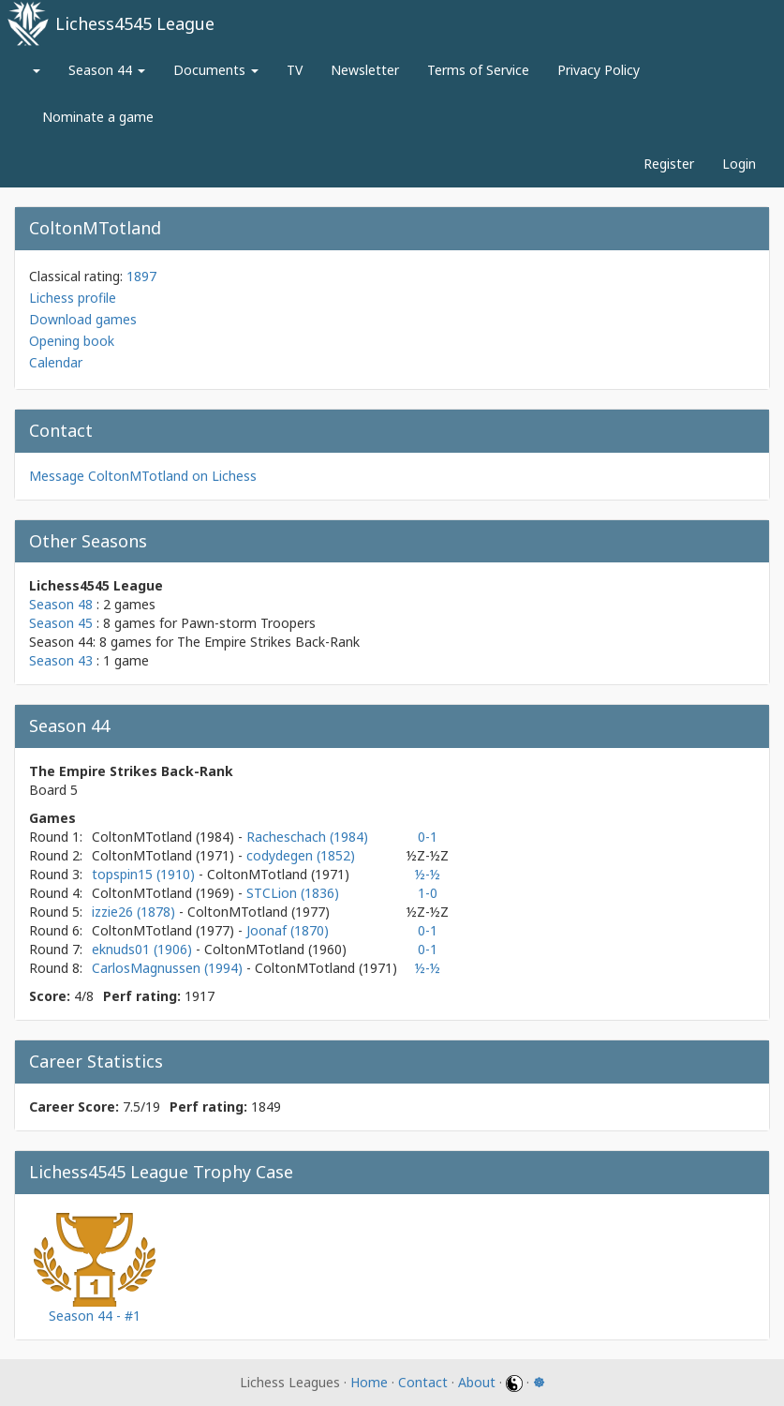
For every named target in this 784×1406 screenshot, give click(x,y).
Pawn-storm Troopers (248, 623)
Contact (423, 1382)
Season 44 (106, 70)
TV (295, 70)
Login (739, 163)
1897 (141, 276)
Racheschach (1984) (307, 836)
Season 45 (61, 623)
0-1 (427, 836)
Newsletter (365, 70)
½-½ (427, 874)
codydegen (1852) (300, 855)
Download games (83, 319)
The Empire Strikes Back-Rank (268, 642)
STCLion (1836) (292, 893)
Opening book (71, 341)
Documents (216, 70)
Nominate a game (98, 117)
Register (668, 163)
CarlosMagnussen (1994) (169, 968)
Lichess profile (72, 298)
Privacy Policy (598, 70)
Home (369, 1382)
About (477, 1382)
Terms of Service (478, 70)
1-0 (427, 893)
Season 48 (61, 604)
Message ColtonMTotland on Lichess (143, 476)
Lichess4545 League (134, 23)
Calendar (55, 362)
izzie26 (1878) (135, 911)
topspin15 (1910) (145, 874)
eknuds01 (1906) (144, 949)
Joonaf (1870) (287, 930)
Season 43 (61, 660)
